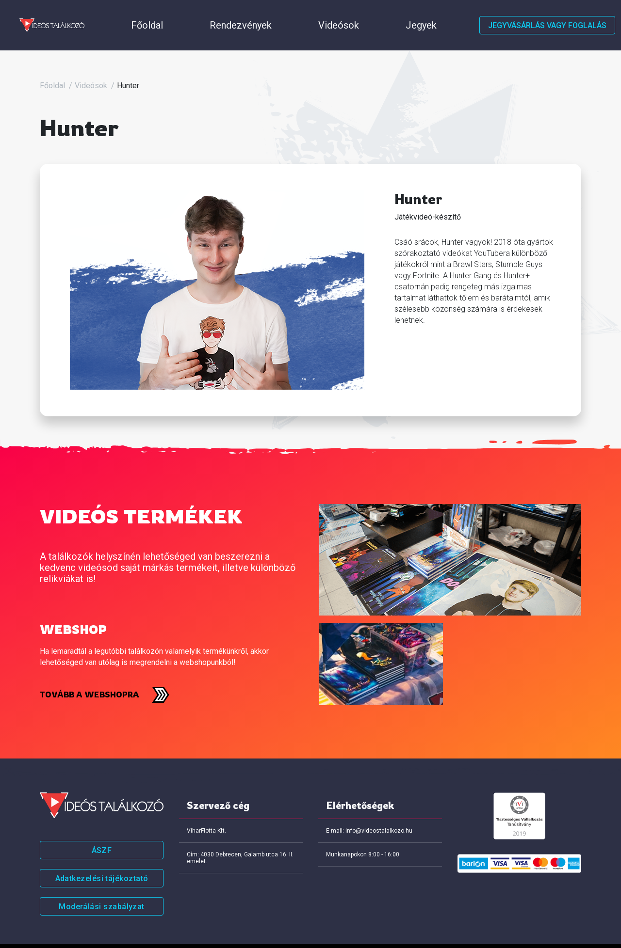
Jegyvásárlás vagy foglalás (547, 13)
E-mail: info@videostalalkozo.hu (369, 806)
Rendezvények (160, 13)
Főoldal (102, 13)
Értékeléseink (375, 13)
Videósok (221, 13)
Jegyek (269, 13)
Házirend (316, 13)
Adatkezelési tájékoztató (101, 854)
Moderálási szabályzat (102, 882)
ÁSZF (102, 826)
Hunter (128, 61)
